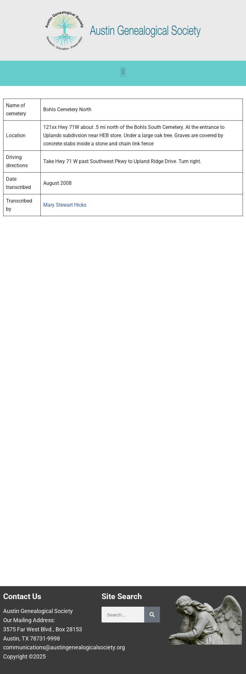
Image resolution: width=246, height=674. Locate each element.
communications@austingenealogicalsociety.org (64, 647)
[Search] (152, 614)
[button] (123, 72)
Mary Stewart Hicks (64, 205)
